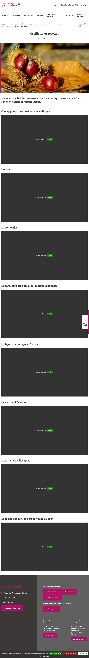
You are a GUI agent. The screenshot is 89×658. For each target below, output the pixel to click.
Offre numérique (46, 23)
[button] (5, 15)
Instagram (52, 608)
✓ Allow (50, 138)
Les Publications (57, 648)
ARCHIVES (13, 23)
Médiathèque (53, 597)
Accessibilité (69, 648)
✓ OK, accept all (55, 653)
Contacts (47, 648)
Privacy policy (44, 656)
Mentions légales (49, 650)
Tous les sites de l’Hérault (71, 5)
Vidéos (58, 23)
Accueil (3, 23)
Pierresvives (52, 591)
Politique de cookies (74, 650)
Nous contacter (10, 607)
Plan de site (61, 650)
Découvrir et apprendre (29, 23)
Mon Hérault (79, 638)
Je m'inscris (50, 634)
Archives (70, 591)
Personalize (83, 653)
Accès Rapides (85, 322)
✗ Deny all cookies (70, 653)
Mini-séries (5, 25)
